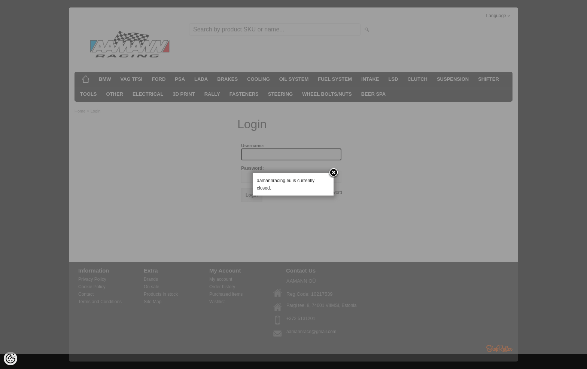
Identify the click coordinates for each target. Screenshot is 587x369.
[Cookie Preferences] (10, 358)
